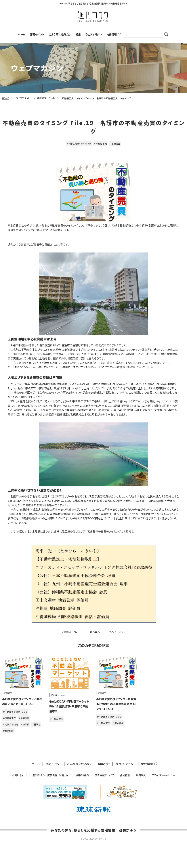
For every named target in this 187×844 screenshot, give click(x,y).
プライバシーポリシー (163, 775)
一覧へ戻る (93, 632)
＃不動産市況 (100, 143)
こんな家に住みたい (60, 34)
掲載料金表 (82, 775)
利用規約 (141, 775)
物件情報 (112, 34)
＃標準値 (25, 724)
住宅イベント (37, 34)
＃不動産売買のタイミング (78, 143)
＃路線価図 (8, 730)
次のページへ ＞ (117, 632)
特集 (78, 34)
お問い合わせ (19, 775)
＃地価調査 (115, 143)
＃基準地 (36, 724)
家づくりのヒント (125, 764)
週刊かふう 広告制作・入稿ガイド (51, 775)
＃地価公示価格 (10, 724)
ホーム (21, 34)
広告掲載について (104, 775)
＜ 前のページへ (70, 632)
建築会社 (104, 764)
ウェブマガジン (93, 34)
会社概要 (125, 775)
